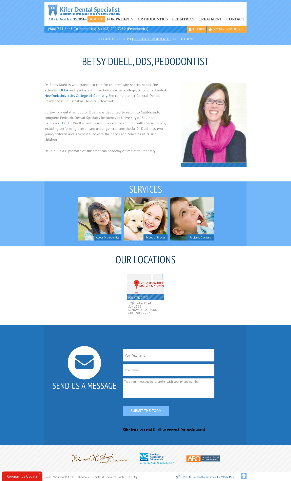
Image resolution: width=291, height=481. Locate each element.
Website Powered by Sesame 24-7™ (199, 477)
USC (63, 123)
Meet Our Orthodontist (114, 39)
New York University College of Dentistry (75, 95)
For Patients (120, 19)
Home (79, 19)
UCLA (64, 90)
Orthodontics (153, 19)
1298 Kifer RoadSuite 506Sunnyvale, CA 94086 (142, 306)
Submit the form (145, 411)
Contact (235, 19)
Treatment (210, 19)
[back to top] (244, 476)
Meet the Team (183, 39)
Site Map (133, 477)
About (96, 19)
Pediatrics (183, 19)
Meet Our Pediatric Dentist (152, 39)
